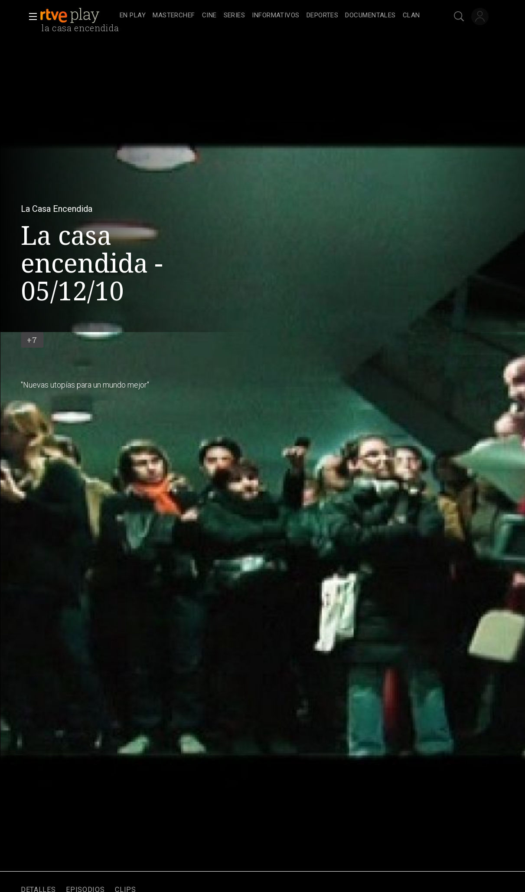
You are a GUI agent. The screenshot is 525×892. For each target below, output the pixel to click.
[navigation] (272, 15)
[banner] (78, 15)
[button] (30, 16)
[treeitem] (133, 16)
